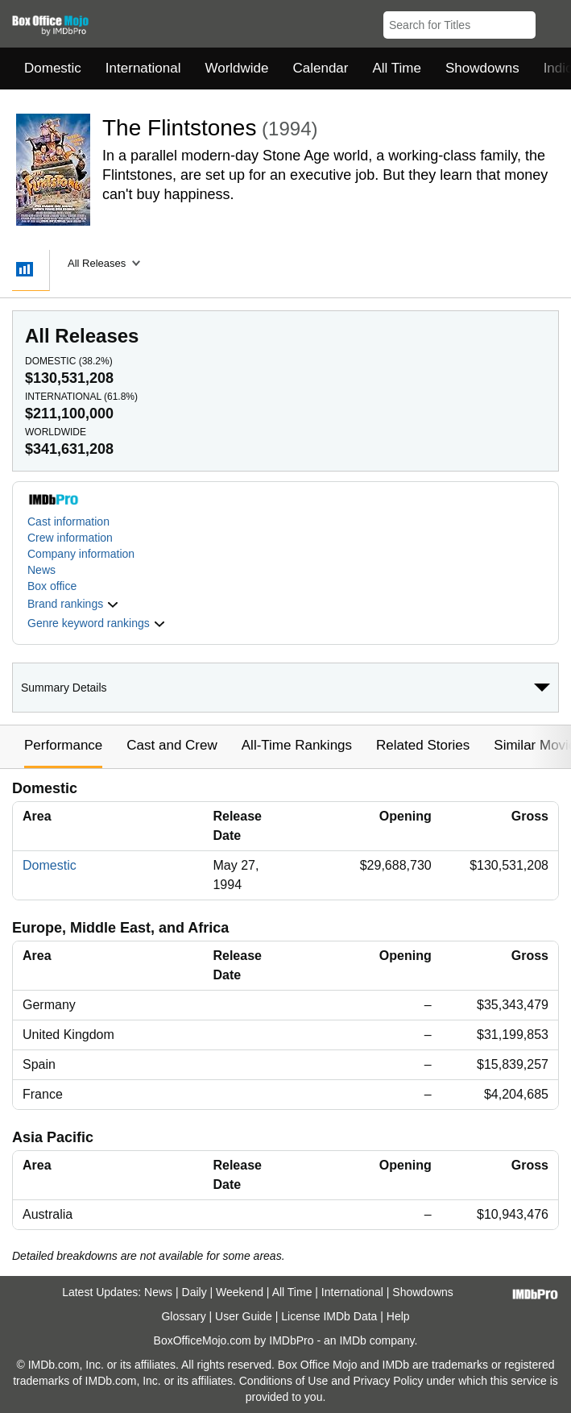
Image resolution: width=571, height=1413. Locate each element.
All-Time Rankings (297, 745)
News (41, 569)
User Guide (243, 1316)
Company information (80, 553)
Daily (194, 1292)
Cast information (68, 521)
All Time (397, 68)
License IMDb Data (329, 1316)
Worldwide (236, 68)
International (143, 68)
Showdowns (482, 68)
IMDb (352, 1340)
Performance (63, 745)
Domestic (52, 68)
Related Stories (423, 745)
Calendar (321, 68)
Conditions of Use (284, 1380)
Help (398, 1316)
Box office (52, 586)
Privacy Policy (388, 1380)
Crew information (70, 537)
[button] (551, 21)
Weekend (239, 1292)
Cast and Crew (171, 745)
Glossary (183, 1316)
